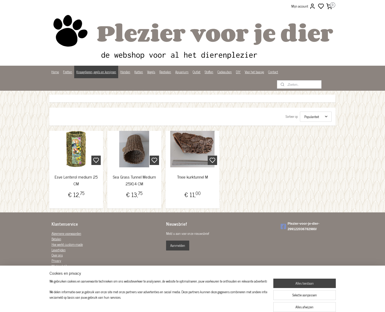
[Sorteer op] (316, 116)
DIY (238, 72)
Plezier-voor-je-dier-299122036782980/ (300, 226)
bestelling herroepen (220, 302)
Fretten (67, 72)
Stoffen (209, 72)
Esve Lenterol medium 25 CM (76, 180)
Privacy (56, 260)
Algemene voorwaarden (66, 233)
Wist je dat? (59, 266)
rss (205, 302)
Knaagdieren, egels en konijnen (96, 72)
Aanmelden (177, 245)
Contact (273, 72)
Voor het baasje (254, 72)
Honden (125, 72)
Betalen (56, 239)
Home (55, 72)
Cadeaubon (224, 72)
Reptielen (165, 72)
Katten (138, 72)
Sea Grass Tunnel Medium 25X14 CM (134, 180)
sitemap (198, 302)
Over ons (57, 255)
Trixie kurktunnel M (192, 177)
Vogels (151, 72)
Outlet (196, 72)
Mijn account (303, 6)
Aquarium (181, 72)
